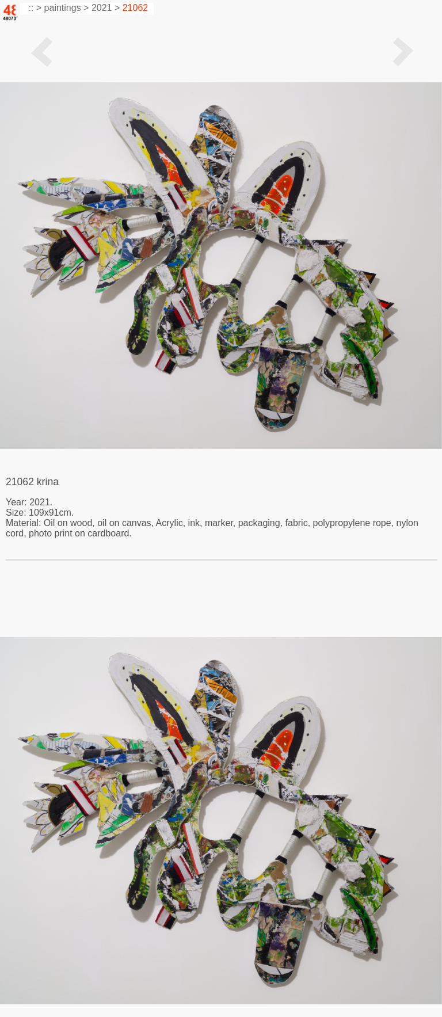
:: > (33, 8)
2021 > (106, 8)
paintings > (66, 8)
